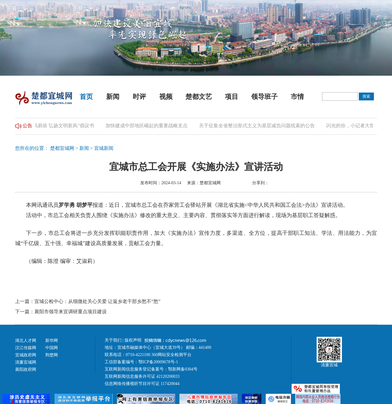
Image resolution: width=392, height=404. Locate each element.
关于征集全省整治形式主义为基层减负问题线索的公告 (258, 125)
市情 (297, 96)
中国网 (51, 348)
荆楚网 (51, 355)
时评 (139, 96)
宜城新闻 (103, 148)
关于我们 (113, 340)
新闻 (112, 96)
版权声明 (134, 340)
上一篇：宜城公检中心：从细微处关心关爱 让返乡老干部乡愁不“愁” (87, 301)
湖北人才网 (25, 340)
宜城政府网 (25, 355)
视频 (165, 96)
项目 (231, 96)
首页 (86, 96)
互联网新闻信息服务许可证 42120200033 (142, 376)
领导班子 (264, 96)
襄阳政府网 (25, 369)
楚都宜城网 (62, 148)
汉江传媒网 (25, 348)
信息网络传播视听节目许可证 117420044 (142, 383)
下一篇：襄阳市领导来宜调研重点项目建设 (61, 311)
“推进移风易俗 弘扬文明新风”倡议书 (57, 125)
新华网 (51, 340)
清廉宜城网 (25, 362)
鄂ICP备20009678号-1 (158, 362)
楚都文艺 (198, 96)
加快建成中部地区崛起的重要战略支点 (148, 125)
